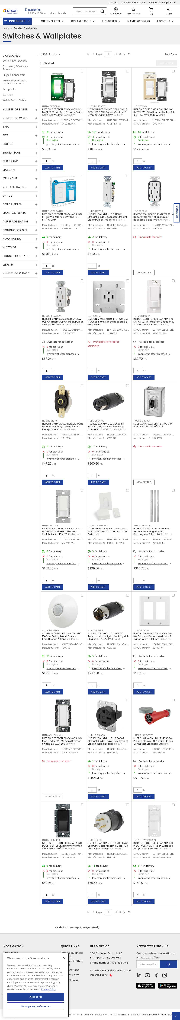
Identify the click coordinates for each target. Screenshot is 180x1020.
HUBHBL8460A (96, 735)
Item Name (10, 178)
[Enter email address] (148, 964)
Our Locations (70, 969)
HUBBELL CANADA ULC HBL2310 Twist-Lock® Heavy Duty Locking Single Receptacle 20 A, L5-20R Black (63, 426)
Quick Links (70, 946)
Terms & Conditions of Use (98, 1014)
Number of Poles (15, 109)
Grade (7, 195)
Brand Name (12, 152)
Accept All (36, 996)
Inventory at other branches (61, 144)
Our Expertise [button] (51, 21)
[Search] (90, 11)
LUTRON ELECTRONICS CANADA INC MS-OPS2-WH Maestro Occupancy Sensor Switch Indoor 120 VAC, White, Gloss (153, 323)
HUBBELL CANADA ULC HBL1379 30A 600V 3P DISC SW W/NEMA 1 (153, 425)
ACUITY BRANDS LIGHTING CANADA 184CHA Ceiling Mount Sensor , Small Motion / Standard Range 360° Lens (61, 637)
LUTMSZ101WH (50, 525)
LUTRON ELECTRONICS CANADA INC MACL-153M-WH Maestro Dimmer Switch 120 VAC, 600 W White (62, 741)
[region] (36, 985)
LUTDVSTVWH (141, 106)
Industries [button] (109, 21)
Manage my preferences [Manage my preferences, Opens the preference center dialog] (36, 1006)
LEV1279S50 (95, 315)
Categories (11, 56)
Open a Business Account (72, 954)
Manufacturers (138, 21)
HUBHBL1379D (141, 420)
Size (5, 135)
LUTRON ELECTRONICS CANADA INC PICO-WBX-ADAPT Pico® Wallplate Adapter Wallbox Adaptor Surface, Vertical (153, 847)
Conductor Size (15, 230)
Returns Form (70, 975)
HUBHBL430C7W (143, 735)
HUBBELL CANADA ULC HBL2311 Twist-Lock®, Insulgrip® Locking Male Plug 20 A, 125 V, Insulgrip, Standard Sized (108, 847)
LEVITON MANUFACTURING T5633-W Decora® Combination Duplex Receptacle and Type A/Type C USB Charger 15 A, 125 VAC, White (153, 218)
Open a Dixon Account (133, 2)
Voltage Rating (15, 187)
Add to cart (52, 167)
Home (6, 28)
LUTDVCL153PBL (51, 840)
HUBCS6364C (96, 420)
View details (144, 272)
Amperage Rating (16, 221)
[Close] (64, 958)
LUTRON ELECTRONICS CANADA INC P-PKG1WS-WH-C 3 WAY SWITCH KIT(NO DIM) (62, 217)
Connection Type (16, 256)
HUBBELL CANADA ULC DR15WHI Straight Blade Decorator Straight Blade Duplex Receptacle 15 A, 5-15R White (107, 218)
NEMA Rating (12, 239)
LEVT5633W (140, 211)
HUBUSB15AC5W (52, 315)
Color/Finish (12, 204)
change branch (58, 13)
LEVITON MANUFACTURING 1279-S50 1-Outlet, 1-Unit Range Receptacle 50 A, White (108, 321)
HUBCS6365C (96, 630)
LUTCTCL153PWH (97, 106)
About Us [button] (163, 21)
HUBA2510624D (142, 525)
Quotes (113, 2)
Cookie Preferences (72, 1015)
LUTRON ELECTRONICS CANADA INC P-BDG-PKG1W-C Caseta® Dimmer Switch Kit (108, 531)
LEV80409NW (141, 630)
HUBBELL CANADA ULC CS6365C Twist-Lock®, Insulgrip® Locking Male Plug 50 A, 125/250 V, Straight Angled (109, 637)
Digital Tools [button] (81, 21)
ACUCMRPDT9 (50, 630)
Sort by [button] (169, 54)
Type (6, 127)
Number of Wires (15, 118)
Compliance (10, 952)
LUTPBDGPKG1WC (98, 525)
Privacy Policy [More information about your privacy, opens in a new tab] (48, 989)
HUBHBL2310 (49, 420)
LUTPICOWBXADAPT (144, 840)
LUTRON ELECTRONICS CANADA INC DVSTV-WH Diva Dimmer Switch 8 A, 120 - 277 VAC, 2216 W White (154, 112)
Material (9, 170)
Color (7, 144)
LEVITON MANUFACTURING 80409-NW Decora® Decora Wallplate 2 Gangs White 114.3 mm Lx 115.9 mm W (154, 636)
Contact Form (70, 980)
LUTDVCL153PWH (52, 106)
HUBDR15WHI (95, 211)
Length (8, 264)
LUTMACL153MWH (52, 735)
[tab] (20, 56)
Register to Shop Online (162, 2)
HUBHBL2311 (95, 840)
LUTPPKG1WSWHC (52, 211)
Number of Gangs (16, 273)
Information (13, 946)
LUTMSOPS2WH (142, 315)
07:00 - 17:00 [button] (35, 13)
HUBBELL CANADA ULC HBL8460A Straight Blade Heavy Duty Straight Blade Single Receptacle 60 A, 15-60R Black (108, 742)
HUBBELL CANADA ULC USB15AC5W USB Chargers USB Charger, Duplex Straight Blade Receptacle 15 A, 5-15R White (62, 323)
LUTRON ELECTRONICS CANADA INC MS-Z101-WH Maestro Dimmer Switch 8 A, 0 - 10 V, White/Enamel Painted (62, 532)
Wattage (10, 247)
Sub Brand (10, 161)
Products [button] (17, 21)
